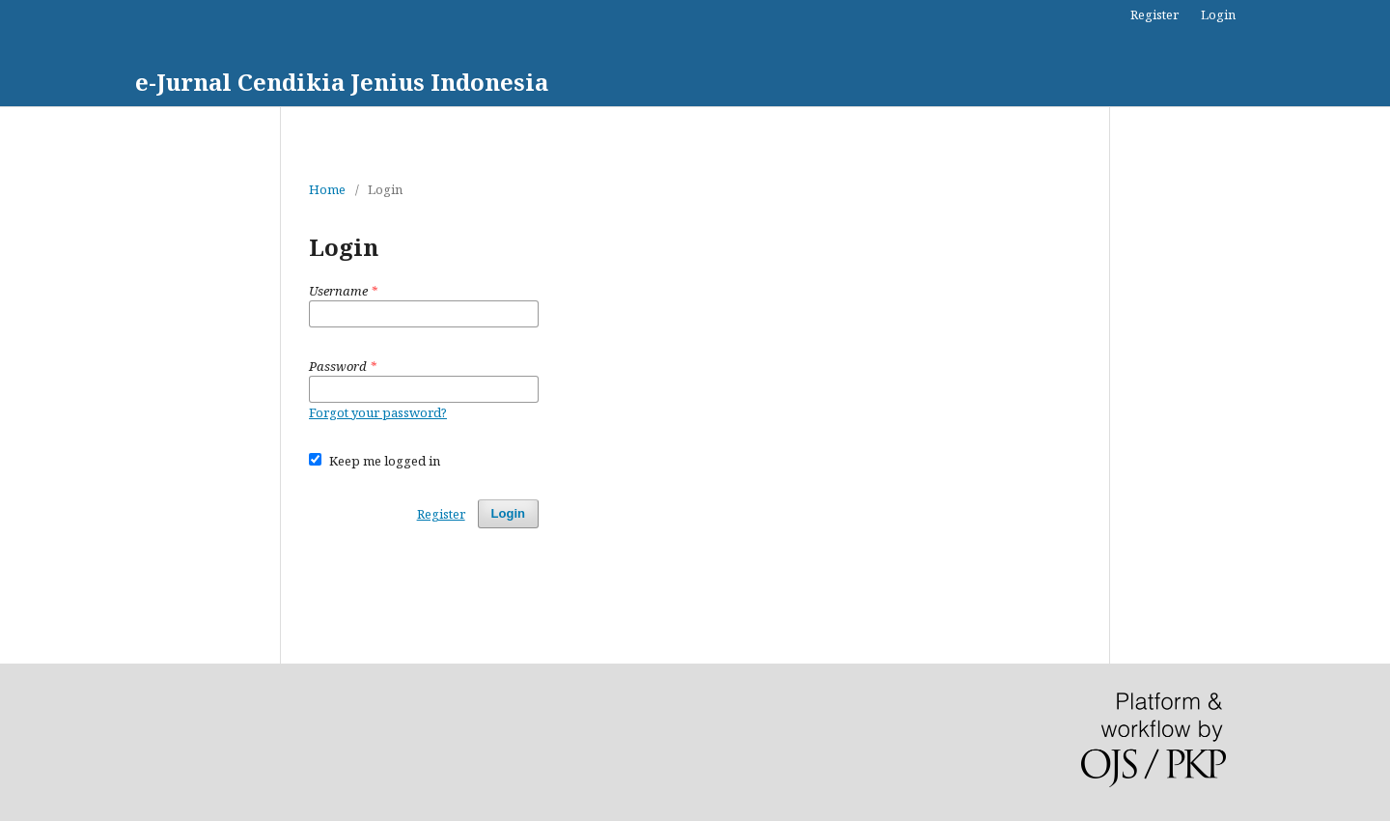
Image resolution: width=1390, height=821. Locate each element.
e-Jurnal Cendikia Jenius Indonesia (341, 82)
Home (327, 189)
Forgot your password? (378, 412)
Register (1154, 14)
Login (1218, 14)
